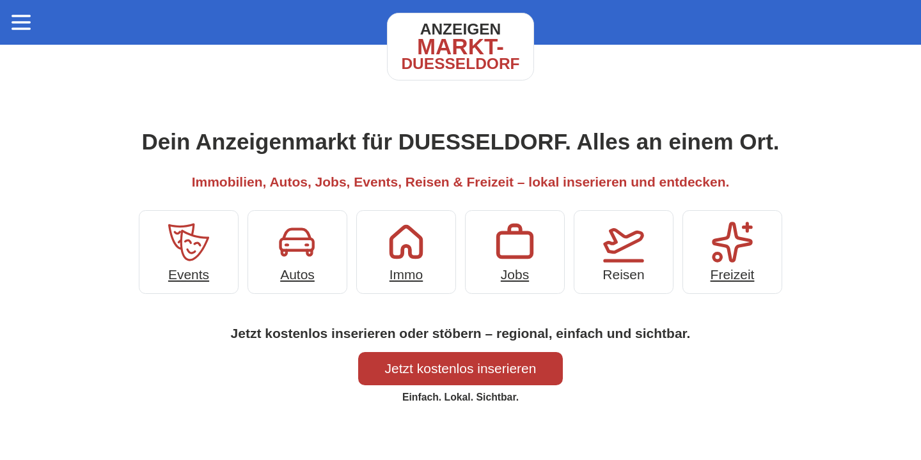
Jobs (514, 251)
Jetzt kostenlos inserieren (461, 368)
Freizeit (732, 251)
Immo (406, 251)
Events (188, 251)
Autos (297, 251)
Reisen (623, 251)
